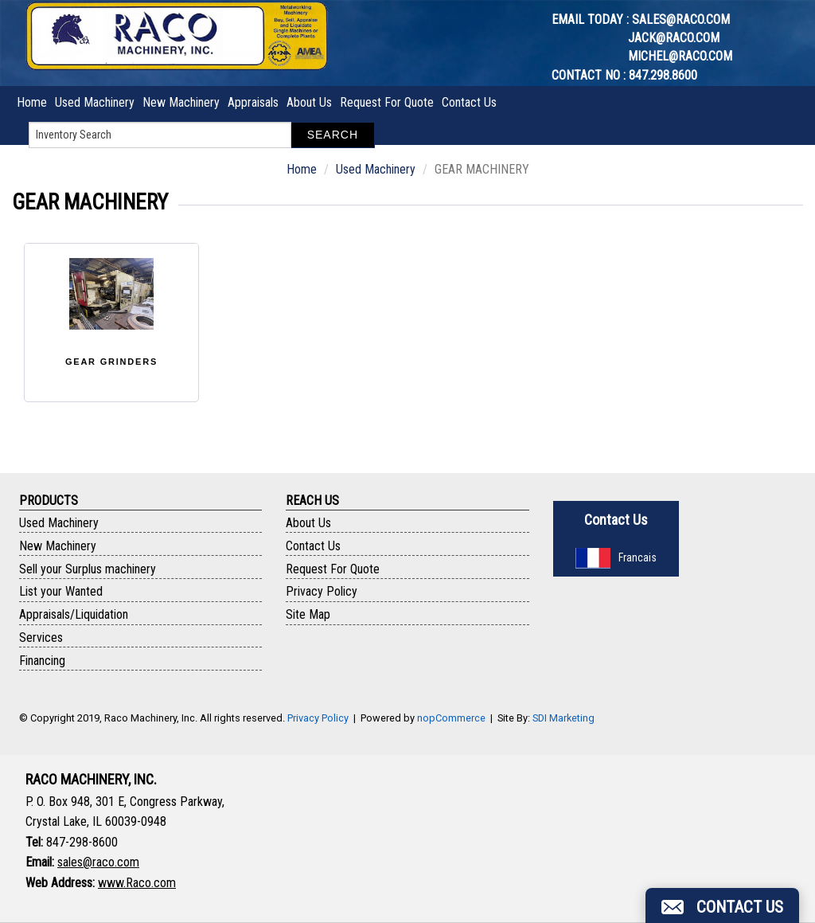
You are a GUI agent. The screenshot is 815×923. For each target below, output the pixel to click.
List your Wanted (61, 591)
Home (32, 102)
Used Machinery (95, 102)
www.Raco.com (137, 882)
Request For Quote (387, 102)
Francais (616, 557)
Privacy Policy (321, 591)
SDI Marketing (563, 718)
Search (332, 134)
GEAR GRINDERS (111, 361)
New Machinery (181, 102)
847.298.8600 (663, 75)
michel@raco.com (680, 56)
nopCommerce (451, 718)
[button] (722, 905)
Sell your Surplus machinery (87, 569)
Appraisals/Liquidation (73, 614)
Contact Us (469, 102)
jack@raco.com (673, 37)
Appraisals (253, 102)
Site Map (308, 614)
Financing (42, 660)
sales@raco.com (681, 19)
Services (41, 637)
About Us (309, 102)
